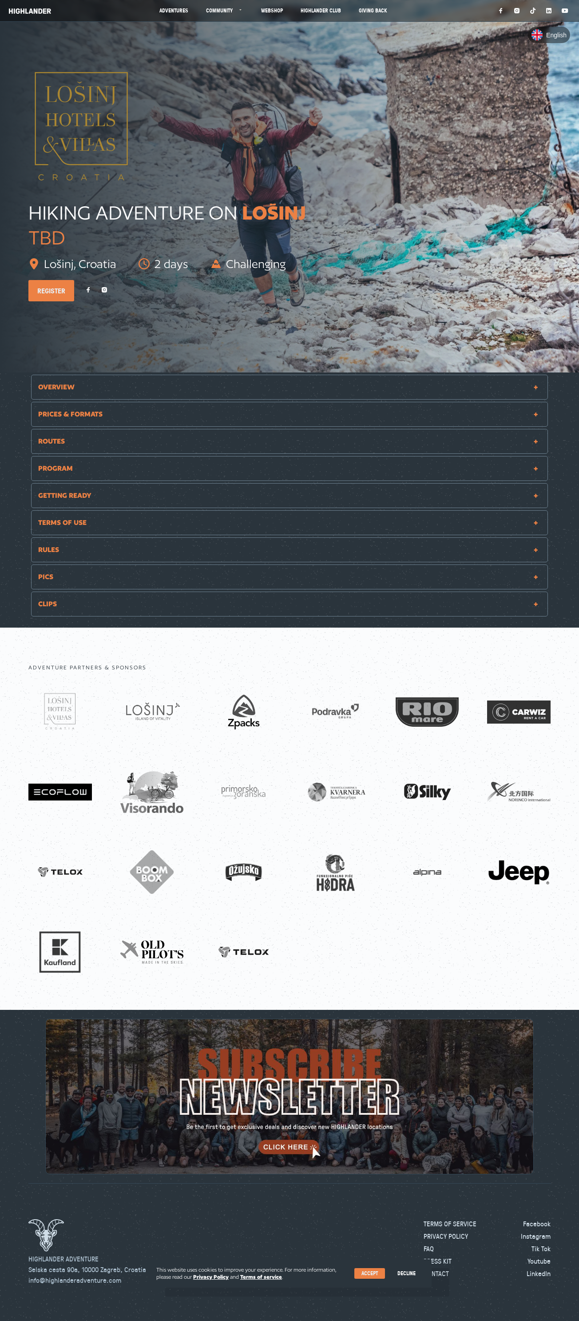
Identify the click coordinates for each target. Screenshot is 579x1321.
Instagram (536, 1236)
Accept (369, 1273)
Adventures (173, 10)
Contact (436, 1273)
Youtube (539, 1261)
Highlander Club (321, 10)
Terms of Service (450, 1223)
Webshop (272, 10)
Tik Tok (541, 1248)
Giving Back (373, 10)
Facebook (537, 1223)
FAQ (429, 1248)
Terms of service (261, 1276)
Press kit (438, 1261)
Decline (406, 1273)
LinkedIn (539, 1273)
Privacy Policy (446, 1236)
